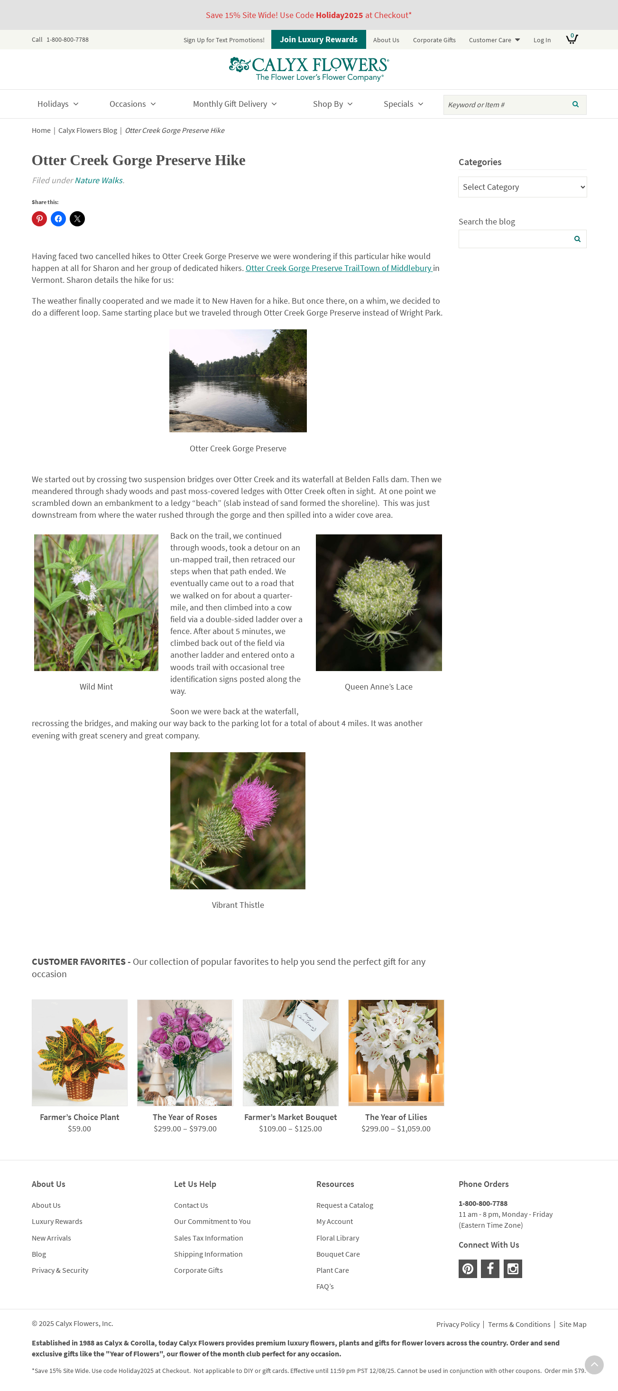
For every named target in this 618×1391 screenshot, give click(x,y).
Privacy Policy (458, 1324)
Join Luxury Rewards (319, 39)
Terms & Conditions (519, 1324)
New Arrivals (51, 1237)
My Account (334, 1221)
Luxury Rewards (57, 1221)
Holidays (53, 103)
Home (41, 130)
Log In (542, 40)
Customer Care (490, 40)
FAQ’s (325, 1286)
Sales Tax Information (208, 1237)
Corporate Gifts (434, 40)
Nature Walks (98, 180)
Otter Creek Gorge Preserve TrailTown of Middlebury (339, 267)
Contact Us (191, 1205)
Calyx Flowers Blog (87, 130)
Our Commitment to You (212, 1221)
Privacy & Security (60, 1270)
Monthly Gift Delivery (230, 103)
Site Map (573, 1324)
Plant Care (332, 1270)
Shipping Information (208, 1254)
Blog (39, 1254)
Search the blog (487, 221)
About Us (386, 40)
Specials (399, 103)
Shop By (328, 103)
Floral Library (337, 1237)
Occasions (128, 103)
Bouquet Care (338, 1254)
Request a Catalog (344, 1205)
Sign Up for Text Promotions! (224, 40)
